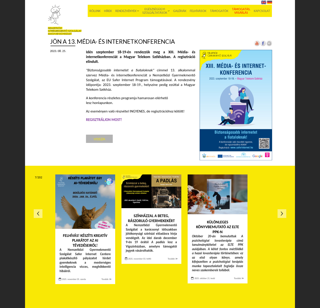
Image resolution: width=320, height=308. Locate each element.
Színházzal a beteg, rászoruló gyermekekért (151, 218)
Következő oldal (282, 213)
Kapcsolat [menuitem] (262, 11)
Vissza (99, 139)
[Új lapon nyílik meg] (263, 45)
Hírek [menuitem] (108, 11)
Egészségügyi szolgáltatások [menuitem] (155, 10)
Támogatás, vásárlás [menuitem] (241, 10)
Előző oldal (38, 213)
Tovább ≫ (106, 279)
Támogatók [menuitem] (219, 11)
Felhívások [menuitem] (198, 11)
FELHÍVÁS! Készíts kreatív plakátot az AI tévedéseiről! (85, 240)
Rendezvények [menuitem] (126, 11)
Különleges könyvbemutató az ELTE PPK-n (217, 227)
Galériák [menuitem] (180, 11)
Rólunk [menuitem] (95, 11)
